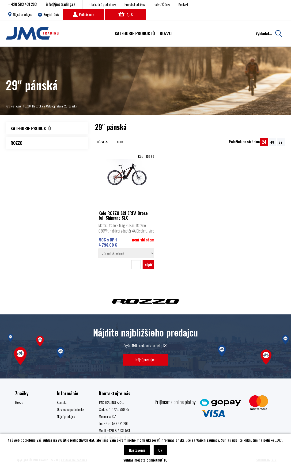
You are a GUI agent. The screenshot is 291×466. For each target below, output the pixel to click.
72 (280, 142)
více (151, 231)
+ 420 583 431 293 (22, 4)
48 (272, 142)
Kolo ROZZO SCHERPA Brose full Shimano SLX (123, 215)
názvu (102, 141)
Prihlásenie (83, 14)
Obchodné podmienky (103, 4)
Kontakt (183, 4)
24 (264, 142)
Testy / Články (161, 4)
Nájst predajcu (20, 14)
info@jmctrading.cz (60, 4)
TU (165, 459)
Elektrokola (38, 106)
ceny (120, 141)
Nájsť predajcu (145, 360)
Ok (160, 450)
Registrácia (49, 14)
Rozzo (19, 402)
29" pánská (70, 106)
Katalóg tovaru (14, 106)
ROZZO (27, 106)
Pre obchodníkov (135, 4)
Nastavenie (137, 450)
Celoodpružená (54, 106)
